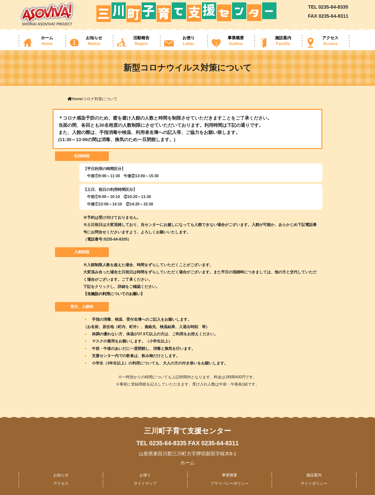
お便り (145, 475)
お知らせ (61, 475)
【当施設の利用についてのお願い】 (113, 294)
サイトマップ (145, 483)
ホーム (187, 462)
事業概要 (229, 475)
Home (74, 99)
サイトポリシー (314, 483)
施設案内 (314, 475)
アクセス (61, 483)
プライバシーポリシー (229, 483)
